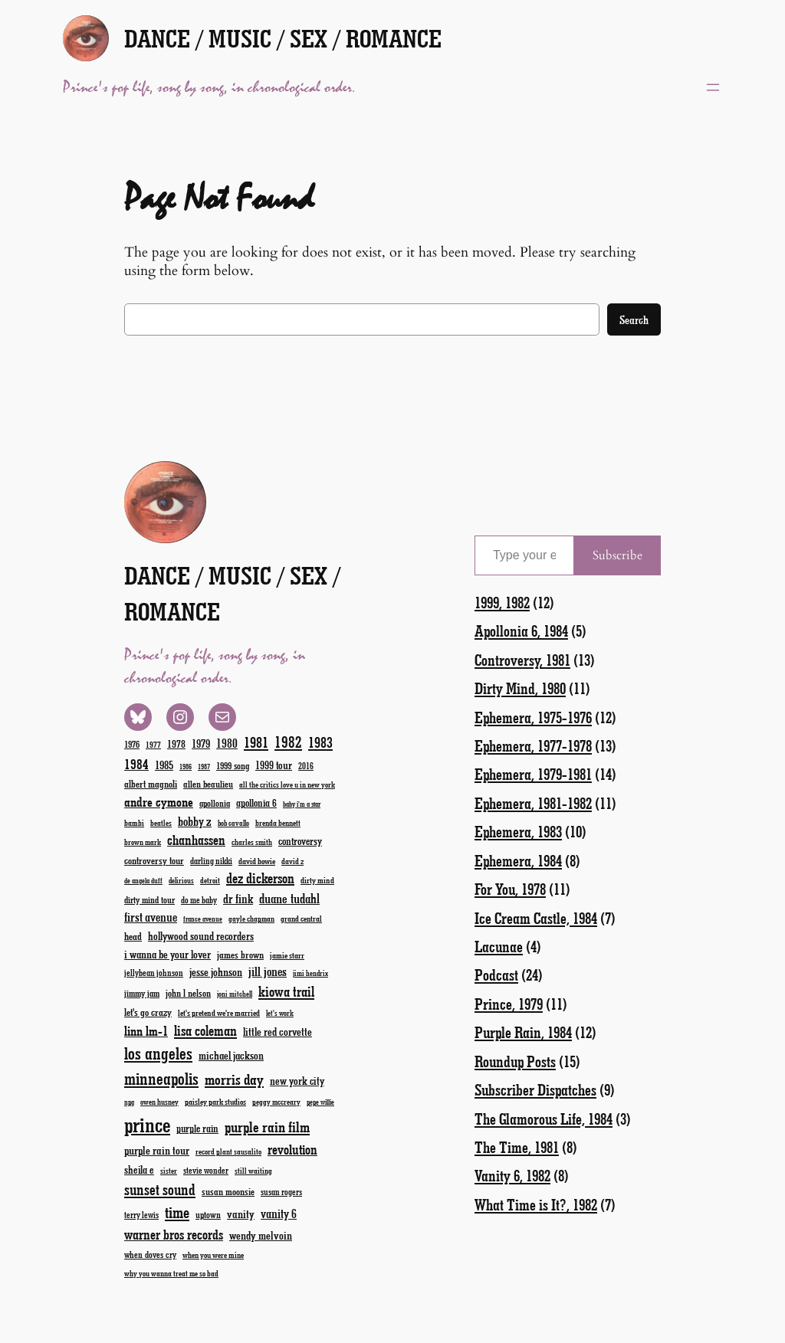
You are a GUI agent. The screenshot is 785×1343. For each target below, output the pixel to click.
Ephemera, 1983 (518, 831)
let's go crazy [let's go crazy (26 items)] (148, 1011)
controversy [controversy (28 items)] (300, 841)
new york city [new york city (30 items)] (297, 1080)
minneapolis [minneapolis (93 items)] (161, 1078)
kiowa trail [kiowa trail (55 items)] (286, 991)
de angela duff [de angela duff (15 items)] (143, 881)
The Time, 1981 (517, 1147)
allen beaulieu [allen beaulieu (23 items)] (208, 784)
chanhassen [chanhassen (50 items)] (196, 839)
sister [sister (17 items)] (168, 1170)
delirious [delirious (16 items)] (181, 880)
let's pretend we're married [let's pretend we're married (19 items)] (219, 1012)
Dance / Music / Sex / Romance (283, 38)
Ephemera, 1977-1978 (533, 745)
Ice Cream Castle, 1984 (536, 918)
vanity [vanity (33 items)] (241, 1213)
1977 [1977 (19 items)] (153, 744)
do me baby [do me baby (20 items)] (199, 900)
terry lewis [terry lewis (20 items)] (141, 1214)
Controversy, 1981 (522, 660)
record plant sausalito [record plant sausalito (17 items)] (228, 1151)
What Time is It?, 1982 (536, 1204)
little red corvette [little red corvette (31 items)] (277, 1031)
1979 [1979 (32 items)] (201, 743)
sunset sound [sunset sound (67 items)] (159, 1189)
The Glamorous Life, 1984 (544, 1118)
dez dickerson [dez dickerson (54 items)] (260, 878)
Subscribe (617, 555)
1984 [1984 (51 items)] (136, 764)
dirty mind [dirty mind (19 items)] (317, 880)
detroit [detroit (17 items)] (210, 880)
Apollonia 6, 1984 (521, 630)
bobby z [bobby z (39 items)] (195, 821)
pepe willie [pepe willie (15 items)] (320, 1102)
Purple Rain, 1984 (523, 1032)
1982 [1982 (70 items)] (288, 742)
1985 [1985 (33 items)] (164, 764)
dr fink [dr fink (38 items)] (238, 898)
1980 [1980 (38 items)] (227, 743)
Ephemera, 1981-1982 (533, 803)
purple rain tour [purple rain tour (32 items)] (156, 1150)
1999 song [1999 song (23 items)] (232, 765)
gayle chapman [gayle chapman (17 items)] (251, 918)
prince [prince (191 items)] (147, 1124)
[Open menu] (713, 87)
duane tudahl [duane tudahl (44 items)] (289, 897)
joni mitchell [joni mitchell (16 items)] (234, 993)
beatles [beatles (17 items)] (161, 822)
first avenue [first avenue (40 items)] (150, 917)
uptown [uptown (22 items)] (208, 1214)
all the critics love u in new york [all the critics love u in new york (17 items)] (287, 784)
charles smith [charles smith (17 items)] (252, 842)
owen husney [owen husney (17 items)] (159, 1101)
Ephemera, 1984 (518, 860)
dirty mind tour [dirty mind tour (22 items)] (149, 899)
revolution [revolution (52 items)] (292, 1149)
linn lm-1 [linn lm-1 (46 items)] (146, 1030)
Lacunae (499, 946)
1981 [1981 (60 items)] (256, 742)
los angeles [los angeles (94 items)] (158, 1053)
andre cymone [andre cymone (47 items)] (158, 801)
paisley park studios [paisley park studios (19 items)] (215, 1101)
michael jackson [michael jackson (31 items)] (231, 1055)
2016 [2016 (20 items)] (306, 765)
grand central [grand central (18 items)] (301, 918)
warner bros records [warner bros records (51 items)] (173, 1234)
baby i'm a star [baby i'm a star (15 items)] (301, 804)
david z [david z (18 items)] (292, 860)
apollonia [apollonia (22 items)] (214, 803)
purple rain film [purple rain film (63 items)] (267, 1126)
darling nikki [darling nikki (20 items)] (211, 860)
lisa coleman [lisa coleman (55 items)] (205, 1030)
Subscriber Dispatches (535, 1089)
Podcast (496, 974)
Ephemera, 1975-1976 (533, 717)
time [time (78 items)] (177, 1211)
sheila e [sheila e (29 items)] (139, 1169)
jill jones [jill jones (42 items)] (267, 971)
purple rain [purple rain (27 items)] (197, 1128)
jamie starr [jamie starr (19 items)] (287, 955)
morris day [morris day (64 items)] (234, 1079)
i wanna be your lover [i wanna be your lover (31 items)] (167, 954)
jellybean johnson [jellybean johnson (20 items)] (153, 972)
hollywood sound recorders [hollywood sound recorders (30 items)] (201, 936)
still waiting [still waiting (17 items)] (253, 1170)
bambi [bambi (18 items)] (134, 822)
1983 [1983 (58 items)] (320, 742)
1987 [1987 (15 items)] (204, 766)
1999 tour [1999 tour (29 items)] (273, 765)
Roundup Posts (515, 1061)
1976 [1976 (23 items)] (132, 744)
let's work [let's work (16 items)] (280, 1012)
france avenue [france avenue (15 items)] (202, 919)
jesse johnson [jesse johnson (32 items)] (215, 971)
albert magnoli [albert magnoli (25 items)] (150, 783)
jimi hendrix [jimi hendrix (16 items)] (310, 973)
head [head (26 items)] (133, 935)
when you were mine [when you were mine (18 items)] (213, 1254)
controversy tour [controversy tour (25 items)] (154, 859)
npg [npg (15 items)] (129, 1102)
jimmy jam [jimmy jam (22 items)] (141, 993)
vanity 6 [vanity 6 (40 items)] (279, 1213)
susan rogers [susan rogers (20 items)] (281, 1191)
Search (634, 319)
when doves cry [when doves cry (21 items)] (150, 1254)
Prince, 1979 (509, 1004)
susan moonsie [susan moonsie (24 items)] (228, 1190)
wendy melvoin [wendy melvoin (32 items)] (260, 1235)
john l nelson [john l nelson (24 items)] (188, 992)
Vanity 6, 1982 (512, 1175)
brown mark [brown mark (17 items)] (142, 842)
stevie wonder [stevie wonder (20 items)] (205, 1170)
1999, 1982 (502, 602)
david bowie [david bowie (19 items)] (256, 860)
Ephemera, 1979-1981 (533, 774)
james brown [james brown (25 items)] (240, 954)
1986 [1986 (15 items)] (185, 766)
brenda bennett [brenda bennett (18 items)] (278, 822)
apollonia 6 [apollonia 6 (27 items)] (256, 803)
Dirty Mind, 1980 (520, 688)
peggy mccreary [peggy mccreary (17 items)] (276, 1101)
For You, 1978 (510, 889)
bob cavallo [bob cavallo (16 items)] (233, 822)
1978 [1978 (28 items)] (176, 743)
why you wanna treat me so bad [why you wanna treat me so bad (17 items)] (171, 1273)
